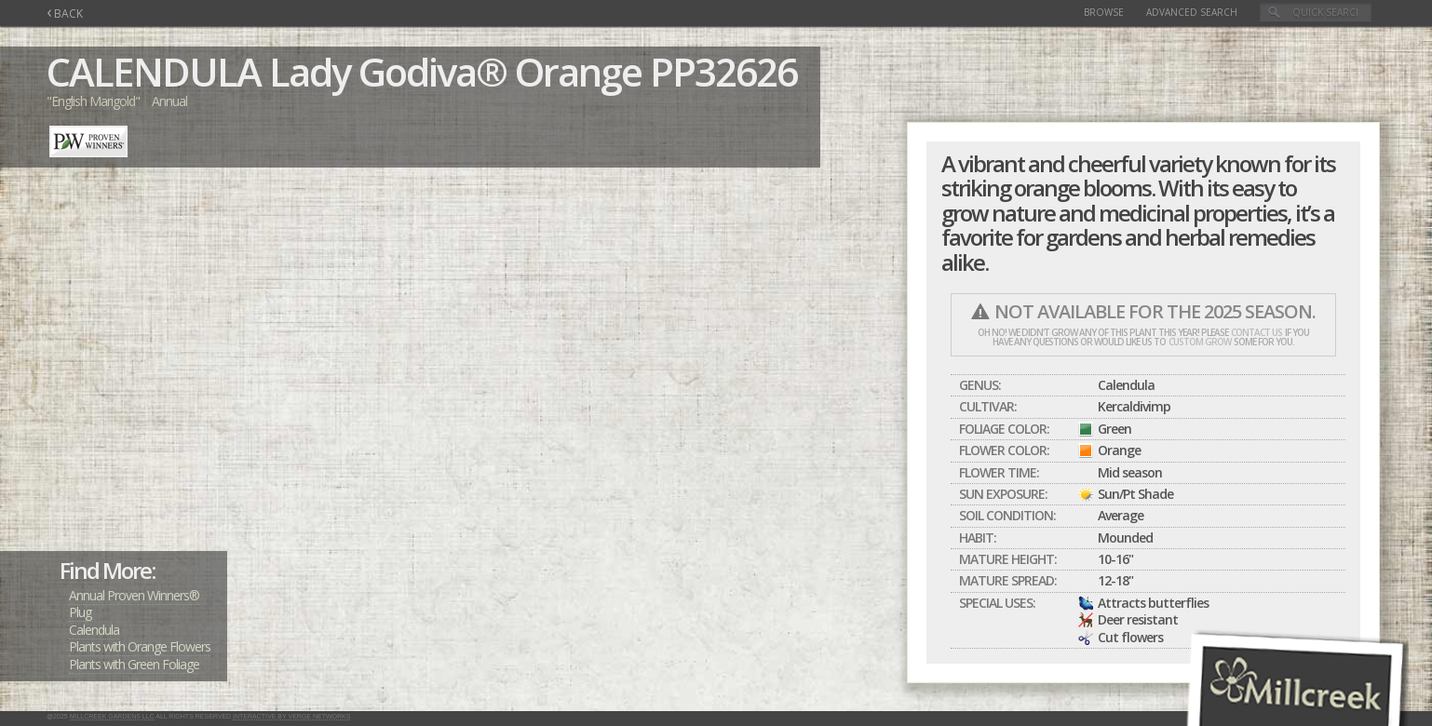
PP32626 (723, 71)
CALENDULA (154, 71)
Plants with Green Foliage (134, 664)
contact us (1256, 332)
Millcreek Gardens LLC (112, 716)
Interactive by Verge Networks (291, 716)
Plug (80, 612)
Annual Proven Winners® (134, 595)
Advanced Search (1191, 12)
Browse (1104, 12)
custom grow (1200, 341)
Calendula (94, 630)
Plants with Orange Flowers (139, 646)
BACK (65, 13)
